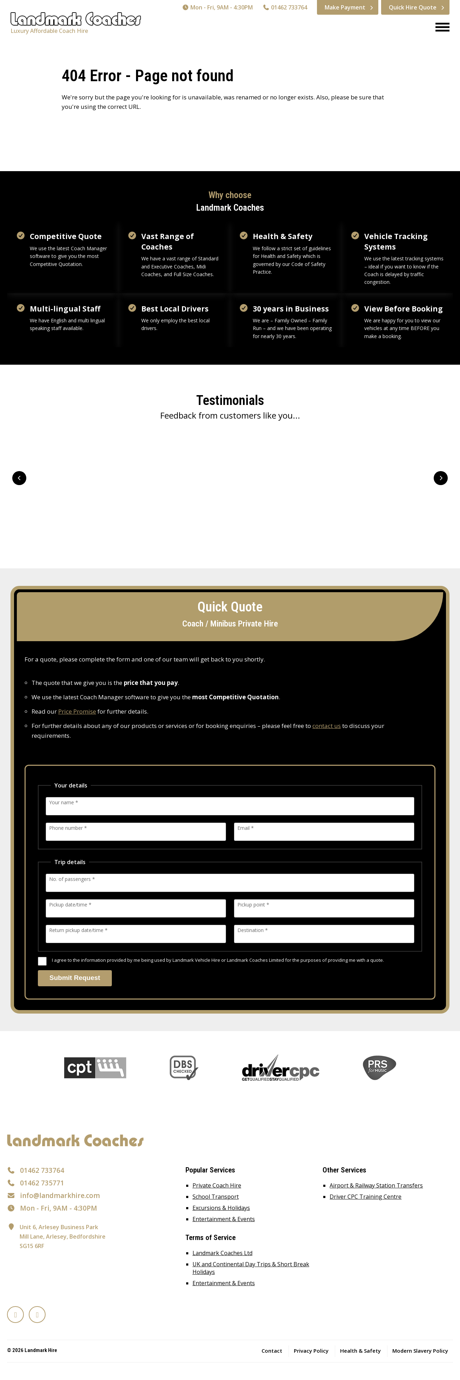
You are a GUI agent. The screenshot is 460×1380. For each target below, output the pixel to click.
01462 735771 (42, 1183)
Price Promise (77, 711)
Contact (272, 1350)
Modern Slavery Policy (420, 1350)
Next (441, 478)
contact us (326, 726)
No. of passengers (72, 879)
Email (245, 828)
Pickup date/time (70, 904)
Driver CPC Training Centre (365, 1196)
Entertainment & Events (223, 1219)
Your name (63, 802)
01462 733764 (285, 7)
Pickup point (253, 904)
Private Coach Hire (216, 1185)
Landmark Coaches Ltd (222, 1253)
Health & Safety (360, 1350)
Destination (252, 930)
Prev (19, 478)
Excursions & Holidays (221, 1208)
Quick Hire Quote (413, 7)
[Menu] (439, 28)
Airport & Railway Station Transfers (376, 1185)
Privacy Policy (311, 1350)
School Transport (215, 1196)
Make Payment (345, 7)
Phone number (68, 828)
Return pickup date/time (78, 930)
